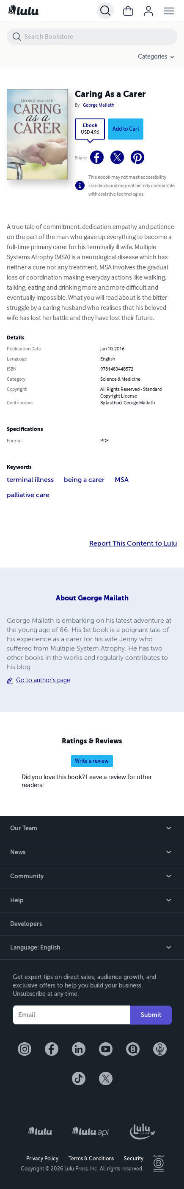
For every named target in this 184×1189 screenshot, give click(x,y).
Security (133, 1159)
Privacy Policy (42, 1159)
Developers (26, 923)
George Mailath (98, 105)
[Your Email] (71, 1015)
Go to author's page (43, 680)
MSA (122, 480)
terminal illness (30, 480)
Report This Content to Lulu (133, 543)
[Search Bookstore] (100, 36)
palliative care (28, 495)
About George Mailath (92, 598)
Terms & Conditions (91, 1159)
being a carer (84, 480)
